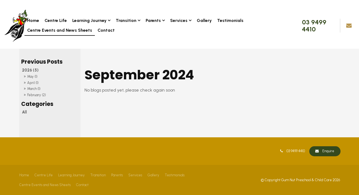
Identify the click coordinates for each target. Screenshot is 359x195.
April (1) (33, 83)
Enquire (328, 151)
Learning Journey (89, 20)
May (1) (32, 76)
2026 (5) (30, 70)
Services (179, 20)
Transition (126, 20)
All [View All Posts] (24, 112)
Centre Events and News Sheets (59, 30)
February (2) (36, 95)
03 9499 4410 (314, 25)
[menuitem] (24, 175)
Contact (106, 30)
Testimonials (230, 20)
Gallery (204, 20)
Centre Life (56, 20)
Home (33, 20)
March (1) (33, 89)
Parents (153, 20)
